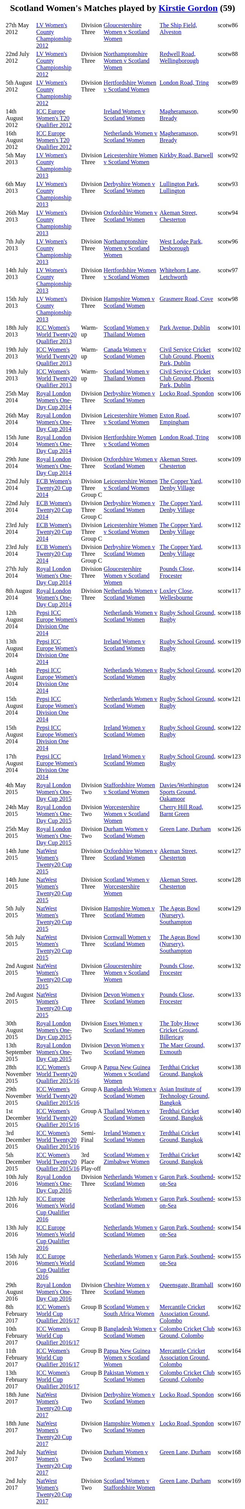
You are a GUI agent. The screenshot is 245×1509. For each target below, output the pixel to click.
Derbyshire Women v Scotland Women (129, 187)
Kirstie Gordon (188, 8)
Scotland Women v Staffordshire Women (129, 1484)
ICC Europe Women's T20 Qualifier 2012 (54, 118)
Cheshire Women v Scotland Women (126, 1288)
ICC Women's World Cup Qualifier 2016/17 (57, 1314)
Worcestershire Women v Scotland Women (126, 814)
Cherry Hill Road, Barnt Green (181, 810)
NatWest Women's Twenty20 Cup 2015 (54, 861)
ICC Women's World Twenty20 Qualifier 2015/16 (57, 1074)
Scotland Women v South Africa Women (128, 1310)
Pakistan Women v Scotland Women (125, 1376)
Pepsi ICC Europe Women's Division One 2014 (56, 622)
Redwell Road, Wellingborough (179, 57)
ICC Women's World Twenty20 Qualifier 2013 (56, 334)
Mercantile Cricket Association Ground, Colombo (185, 1314)
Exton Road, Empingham (175, 418)
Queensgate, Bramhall (186, 1285)
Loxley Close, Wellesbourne (177, 594)
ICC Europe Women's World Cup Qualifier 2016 (55, 1209)
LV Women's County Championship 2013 (53, 165)
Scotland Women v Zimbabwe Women (126, 1158)
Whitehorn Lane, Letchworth (180, 273)
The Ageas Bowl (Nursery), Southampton (180, 915)
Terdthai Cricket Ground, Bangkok (181, 1070)
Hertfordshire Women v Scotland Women (129, 86)
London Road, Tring (184, 82)
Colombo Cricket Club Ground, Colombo (187, 1332)
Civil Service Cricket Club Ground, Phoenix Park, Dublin (187, 356)
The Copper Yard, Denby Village (181, 484)
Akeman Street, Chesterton (178, 216)
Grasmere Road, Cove (186, 299)
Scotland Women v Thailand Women (126, 331)
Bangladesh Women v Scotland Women (129, 1092)
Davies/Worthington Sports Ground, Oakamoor (184, 792)
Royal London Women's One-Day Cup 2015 (54, 792)
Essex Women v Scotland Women (124, 1026)
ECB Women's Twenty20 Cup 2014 (54, 488)
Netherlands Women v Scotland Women (130, 136)
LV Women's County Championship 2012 (53, 35)
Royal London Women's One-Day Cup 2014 (54, 400)
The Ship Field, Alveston (178, 28)
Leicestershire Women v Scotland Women (130, 158)
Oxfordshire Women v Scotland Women (130, 216)
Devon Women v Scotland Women (124, 998)
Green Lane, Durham (185, 829)
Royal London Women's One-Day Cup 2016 (54, 1184)
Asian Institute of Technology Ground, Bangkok (185, 1096)
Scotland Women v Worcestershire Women (126, 886)
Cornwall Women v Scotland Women (127, 940)
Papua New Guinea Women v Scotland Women (126, 1074)
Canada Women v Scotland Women (124, 353)
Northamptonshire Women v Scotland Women (126, 61)
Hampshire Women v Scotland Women (128, 302)
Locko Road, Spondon (187, 393)
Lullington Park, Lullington (179, 187)
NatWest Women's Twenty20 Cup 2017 (54, 1404)
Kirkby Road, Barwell (186, 155)
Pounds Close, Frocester (177, 572)
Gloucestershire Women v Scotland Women (126, 32)
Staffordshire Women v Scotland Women (129, 788)
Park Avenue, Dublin (185, 327)
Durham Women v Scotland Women (125, 832)
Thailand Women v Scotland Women (126, 1114)
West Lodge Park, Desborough (181, 244)
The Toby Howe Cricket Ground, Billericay (179, 1030)
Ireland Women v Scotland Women (124, 114)
